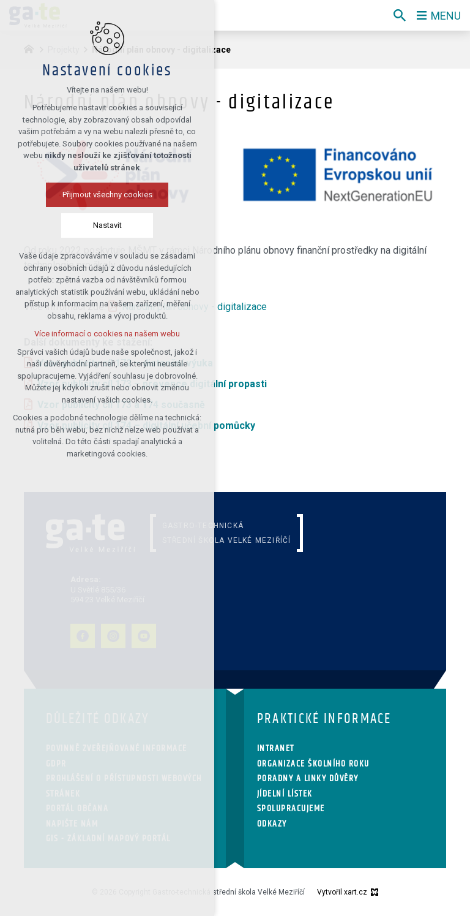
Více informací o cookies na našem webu (107, 333)
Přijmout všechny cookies (107, 194)
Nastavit (107, 225)
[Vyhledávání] (400, 15)
